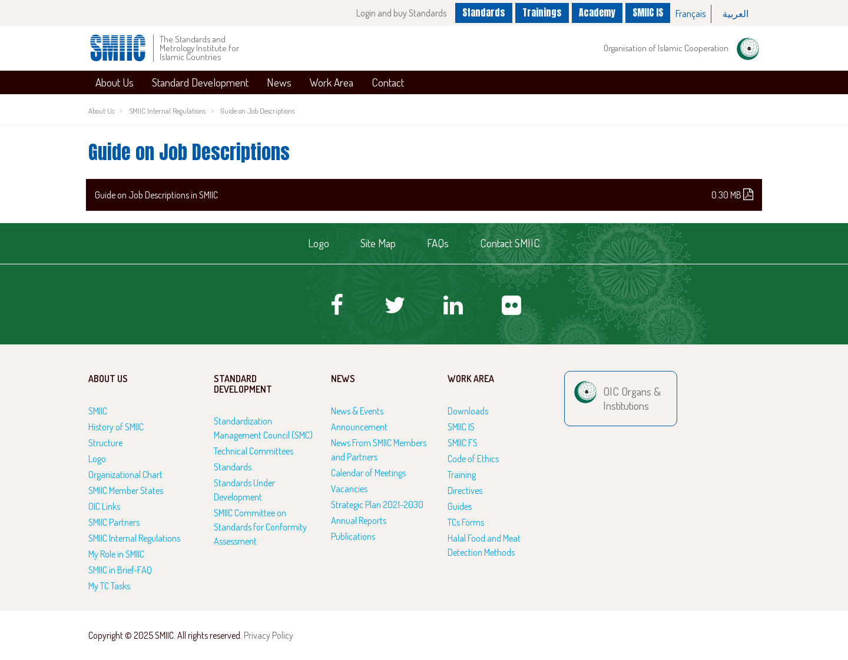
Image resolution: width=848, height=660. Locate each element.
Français (690, 13)
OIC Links (104, 506)
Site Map (378, 243)
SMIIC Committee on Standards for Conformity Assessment (260, 527)
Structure (105, 443)
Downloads (468, 411)
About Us (114, 82)
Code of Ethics (473, 459)
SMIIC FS (463, 443)
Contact (388, 82)
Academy (597, 12)
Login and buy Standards (401, 13)
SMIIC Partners (114, 522)
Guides (460, 506)
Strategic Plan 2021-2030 (377, 504)
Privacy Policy (268, 635)
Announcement (359, 427)
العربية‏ (735, 13)
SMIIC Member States (125, 490)
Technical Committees (253, 451)
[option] (690, 14)
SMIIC (97, 411)
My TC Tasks (109, 586)
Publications (353, 536)
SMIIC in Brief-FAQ (120, 570)
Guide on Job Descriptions (257, 110)
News (279, 82)
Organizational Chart (125, 474)
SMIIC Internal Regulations (167, 110)
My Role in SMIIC (116, 554)
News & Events (357, 411)
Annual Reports (358, 520)
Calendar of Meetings (368, 473)
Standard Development (200, 82)
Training (462, 474)
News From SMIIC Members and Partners (378, 450)
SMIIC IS (647, 12)
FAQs (438, 243)
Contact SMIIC (510, 243)
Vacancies (349, 489)
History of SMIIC (116, 427)
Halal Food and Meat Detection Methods (484, 545)
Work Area (331, 82)
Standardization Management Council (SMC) (263, 428)
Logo (318, 243)
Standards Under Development (244, 490)
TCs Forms (466, 522)
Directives (465, 490)
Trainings (542, 12)
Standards (483, 12)
